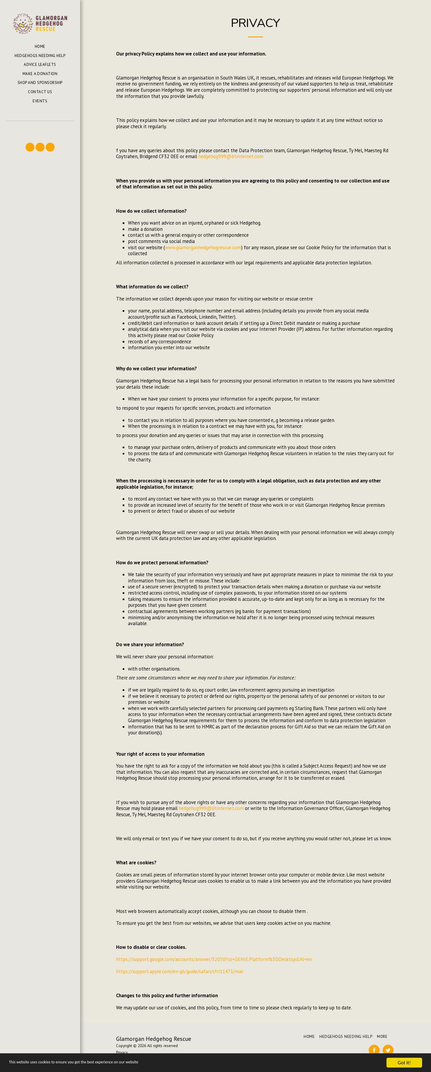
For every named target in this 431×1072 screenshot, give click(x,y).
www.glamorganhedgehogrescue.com (203, 247)
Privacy (122, 1052)
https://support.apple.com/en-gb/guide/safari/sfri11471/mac (179, 971)
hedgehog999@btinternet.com (230, 156)
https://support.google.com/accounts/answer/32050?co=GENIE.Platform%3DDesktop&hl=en (214, 959)
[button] (40, 129)
